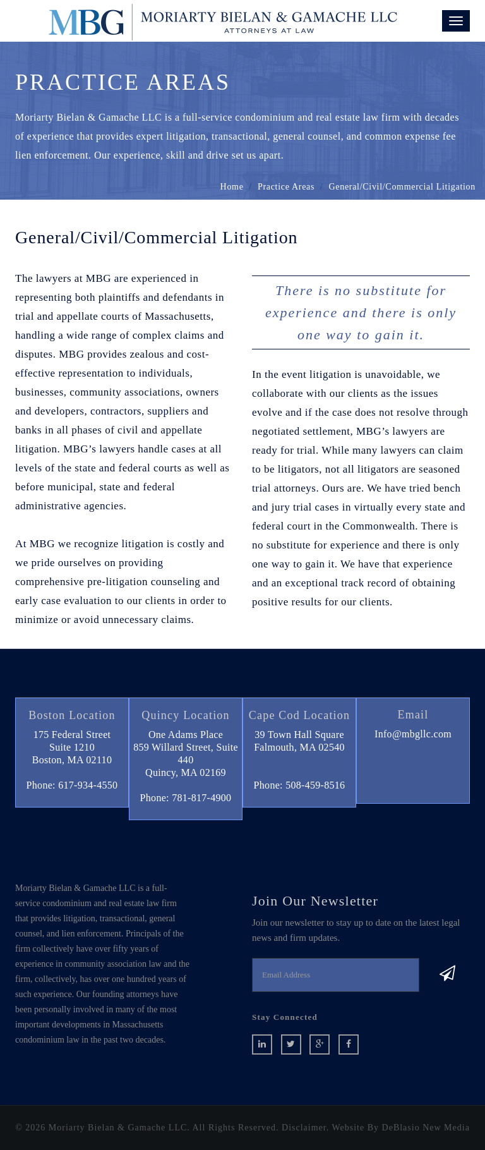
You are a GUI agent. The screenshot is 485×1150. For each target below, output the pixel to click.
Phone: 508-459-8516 (299, 785)
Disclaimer (304, 1127)
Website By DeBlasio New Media (400, 1127)
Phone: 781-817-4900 (186, 797)
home (232, 186)
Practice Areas (286, 186)
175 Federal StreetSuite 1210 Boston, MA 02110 (72, 747)
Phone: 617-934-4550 (72, 785)
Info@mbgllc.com (413, 734)
